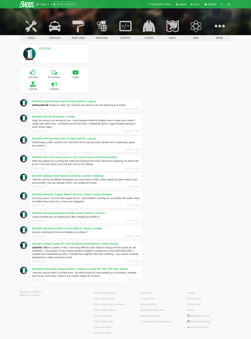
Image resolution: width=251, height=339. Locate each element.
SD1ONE (45, 48)
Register (210, 4)
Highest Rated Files (150, 315)
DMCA (190, 310)
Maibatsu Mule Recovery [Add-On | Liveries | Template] (73, 175)
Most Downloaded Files (152, 310)
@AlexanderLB (40, 105)
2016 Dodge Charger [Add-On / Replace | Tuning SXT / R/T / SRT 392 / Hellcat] (86, 269)
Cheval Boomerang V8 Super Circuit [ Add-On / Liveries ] (74, 213)
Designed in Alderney (30, 291)
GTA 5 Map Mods (102, 327)
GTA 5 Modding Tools (104, 293)
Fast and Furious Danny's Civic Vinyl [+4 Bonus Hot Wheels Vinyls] (80, 157)
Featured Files (147, 298)
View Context (38, 109)
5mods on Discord (198, 327)
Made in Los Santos (30, 295)
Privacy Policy (194, 298)
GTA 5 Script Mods (102, 315)
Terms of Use (194, 304)
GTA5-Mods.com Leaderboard (155, 321)
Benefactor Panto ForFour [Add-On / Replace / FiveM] (73, 228)
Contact (191, 293)
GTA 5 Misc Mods (102, 333)
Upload (181, 4)
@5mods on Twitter (198, 315)
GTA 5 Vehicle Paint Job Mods (108, 304)
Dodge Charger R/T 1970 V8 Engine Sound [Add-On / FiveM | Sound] (81, 243)
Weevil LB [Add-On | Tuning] (59, 116)
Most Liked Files (148, 304)
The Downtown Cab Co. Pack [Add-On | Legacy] (70, 101)
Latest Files (146, 293)
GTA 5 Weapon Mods (104, 310)
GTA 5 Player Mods (103, 321)
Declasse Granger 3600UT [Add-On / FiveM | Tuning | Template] (78, 194)
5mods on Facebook (199, 321)
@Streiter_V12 (39, 247)
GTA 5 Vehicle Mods (103, 298)
